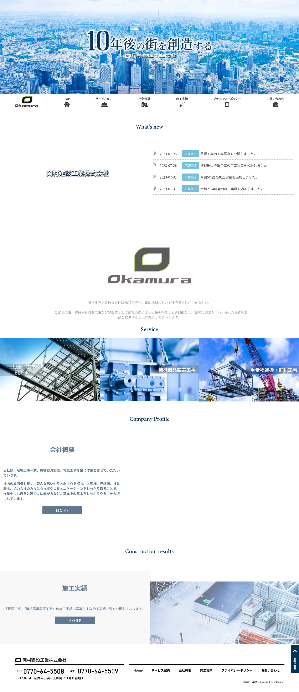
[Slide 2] (149, 88)
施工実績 (206, 670)
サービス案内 (160, 670)
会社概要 (185, 670)
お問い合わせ (270, 670)
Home (138, 670)
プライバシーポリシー (237, 670)
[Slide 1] (142, 88)
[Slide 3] (157, 88)
